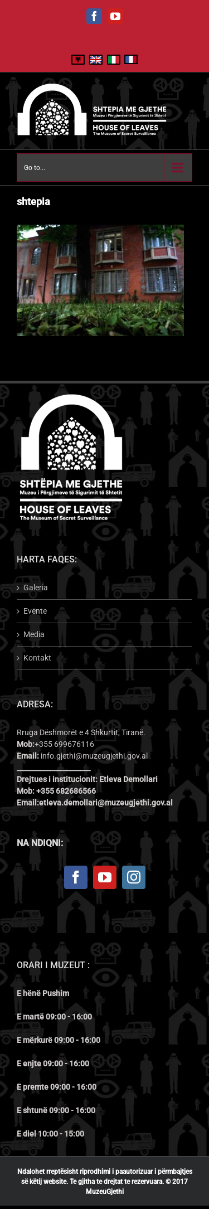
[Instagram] (133, 877)
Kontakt (37, 657)
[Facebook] (76, 877)
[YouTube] (104, 877)
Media (34, 634)
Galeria (35, 587)
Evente (35, 610)
